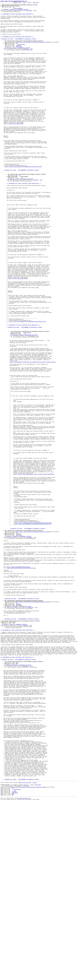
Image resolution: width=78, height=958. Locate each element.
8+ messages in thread (29, 46)
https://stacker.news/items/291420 (13, 147)
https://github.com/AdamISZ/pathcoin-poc (18, 678)
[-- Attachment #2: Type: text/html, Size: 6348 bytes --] (23, 389)
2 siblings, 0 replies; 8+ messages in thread (18, 642)
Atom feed (38, 3)
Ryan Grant (19, 55)
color (26, 3)
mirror (32, 3)
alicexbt (18, 54)
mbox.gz (26, 939)
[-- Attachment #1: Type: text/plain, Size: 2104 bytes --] (18, 754)
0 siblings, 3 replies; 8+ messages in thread (15, 11)
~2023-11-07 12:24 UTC (24, 936)
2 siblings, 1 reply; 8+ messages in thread (17, 56)
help (22, 3)
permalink (29, 12)
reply (11, 46)
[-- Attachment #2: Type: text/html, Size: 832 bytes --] (17, 43)
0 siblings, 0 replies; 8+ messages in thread (24, 400)
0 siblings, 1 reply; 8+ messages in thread (20, 213)
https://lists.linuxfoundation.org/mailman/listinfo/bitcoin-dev (23, 199)
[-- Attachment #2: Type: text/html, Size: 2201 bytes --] (17, 786)
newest (34, 936)
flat (16, 46)
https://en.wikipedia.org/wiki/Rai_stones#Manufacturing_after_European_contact (33, 433)
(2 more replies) (18, 9)
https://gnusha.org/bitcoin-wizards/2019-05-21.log (21, 680)
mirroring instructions (23, 955)
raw (35, 12)
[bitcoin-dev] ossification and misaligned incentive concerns (33, 50)
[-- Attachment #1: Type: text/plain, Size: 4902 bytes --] (24, 219)
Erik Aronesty (21, 52)
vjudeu (17, 793)
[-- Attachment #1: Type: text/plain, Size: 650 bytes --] (17, 16)
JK (13, 8)
